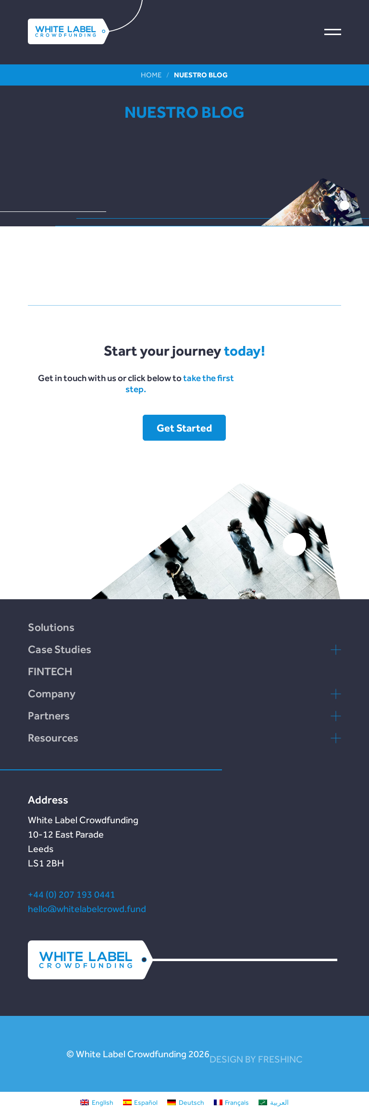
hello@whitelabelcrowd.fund (87, 908)
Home (151, 75)
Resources (53, 737)
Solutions (51, 627)
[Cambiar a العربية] (274, 1102)
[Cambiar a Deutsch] (185, 1102)
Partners (49, 715)
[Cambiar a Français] (231, 1102)
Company (51, 693)
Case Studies (59, 649)
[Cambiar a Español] (140, 1102)
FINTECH (50, 671)
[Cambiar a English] (96, 1102)
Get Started (184, 427)
